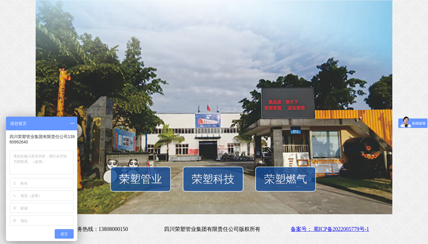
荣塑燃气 (285, 179)
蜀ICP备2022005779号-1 (341, 229)
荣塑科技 (213, 179)
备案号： (302, 229)
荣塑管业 (140, 179)
